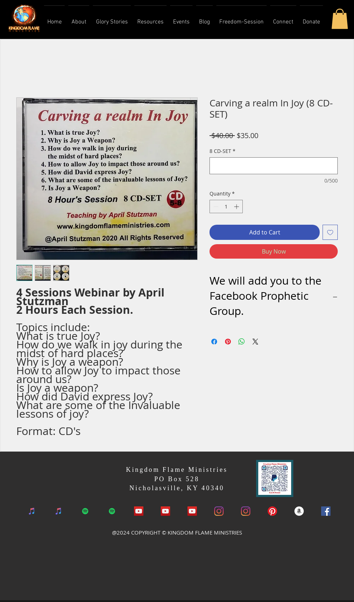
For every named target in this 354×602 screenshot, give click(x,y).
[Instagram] (219, 511)
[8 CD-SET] (273, 166)
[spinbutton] (226, 206)
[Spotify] (85, 511)
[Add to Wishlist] (330, 232)
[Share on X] (255, 341)
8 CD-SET (223, 151)
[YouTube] (165, 511)
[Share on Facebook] (214, 341)
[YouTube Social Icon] (138, 511)
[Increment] (237, 206)
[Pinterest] (272, 511)
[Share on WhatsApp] (241, 341)
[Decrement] (215, 206)
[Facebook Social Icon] (326, 511)
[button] (339, 19)
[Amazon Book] (299, 511)
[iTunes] (31, 511)
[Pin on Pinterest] (228, 341)
